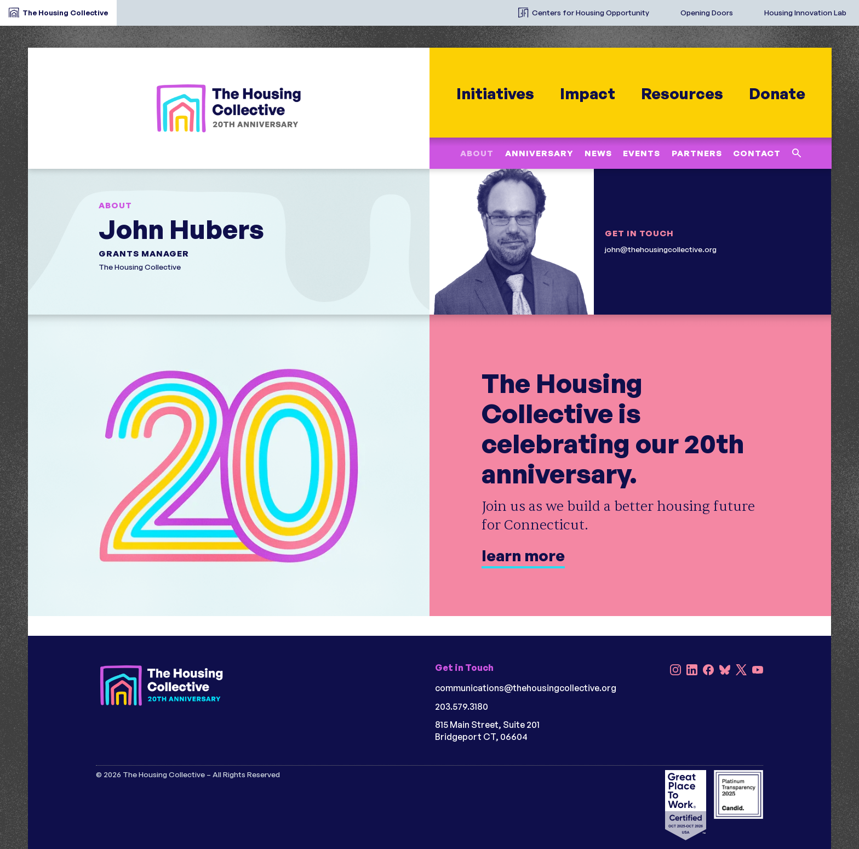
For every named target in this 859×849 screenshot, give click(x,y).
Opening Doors (706, 12)
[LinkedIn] (691, 671)
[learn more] (429, 465)
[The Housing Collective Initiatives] (500, 8)
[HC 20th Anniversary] (228, 108)
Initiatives (495, 93)
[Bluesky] (724, 671)
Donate (776, 93)
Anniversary (539, 153)
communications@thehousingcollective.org (525, 687)
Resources (681, 93)
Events (641, 153)
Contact (757, 153)
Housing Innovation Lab (805, 12)
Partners (696, 153)
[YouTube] (757, 671)
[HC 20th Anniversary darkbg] (161, 685)
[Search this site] (796, 153)
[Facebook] (708, 671)
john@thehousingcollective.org (661, 249)
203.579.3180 (461, 706)
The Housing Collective (65, 12)
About (477, 153)
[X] (741, 671)
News (598, 153)
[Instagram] (675, 671)
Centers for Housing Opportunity (590, 12)
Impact (587, 93)
